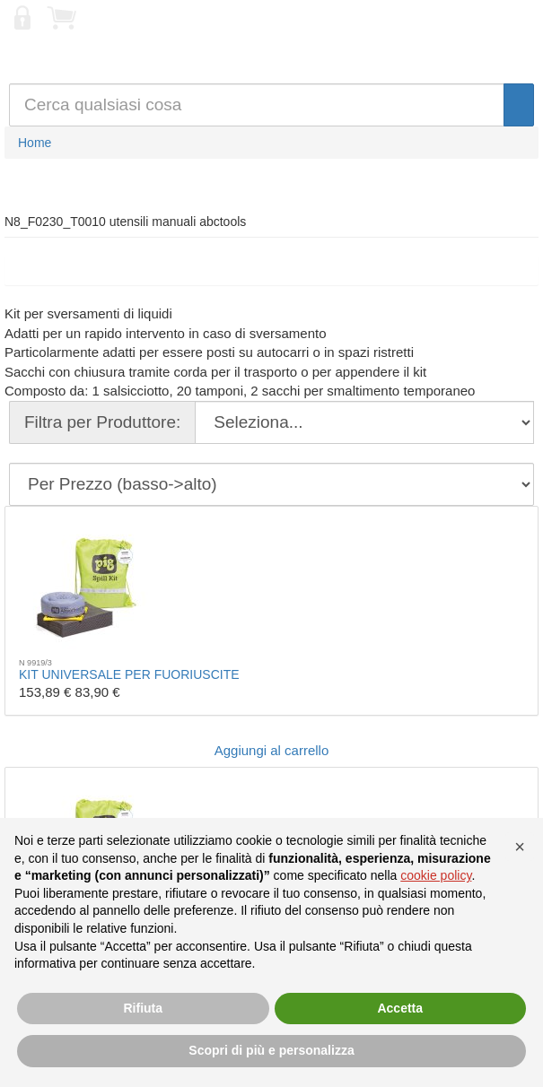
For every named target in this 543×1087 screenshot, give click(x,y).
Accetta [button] (400, 1008)
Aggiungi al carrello (272, 750)
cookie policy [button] (435, 875)
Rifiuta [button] (142, 1008)
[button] (519, 846)
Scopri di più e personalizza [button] (271, 1050)
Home (34, 142)
